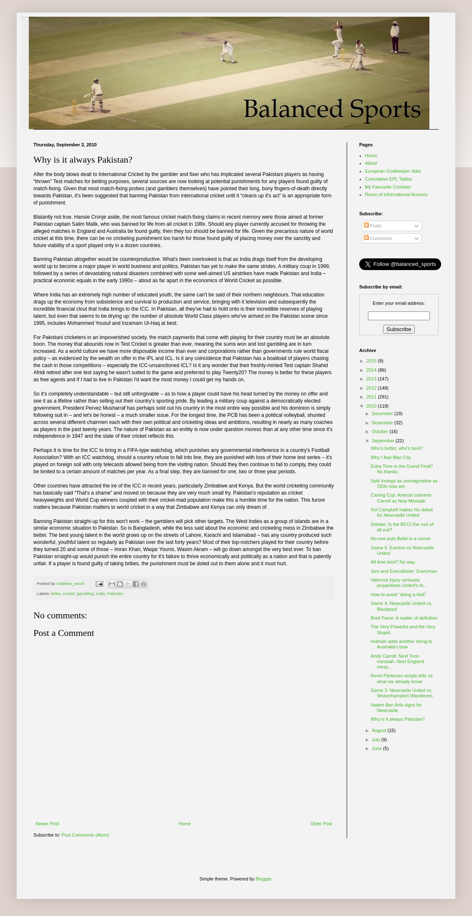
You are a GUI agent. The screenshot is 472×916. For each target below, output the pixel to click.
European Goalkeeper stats (393, 171)
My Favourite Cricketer (388, 186)
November (383, 422)
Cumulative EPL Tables (388, 178)
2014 (372, 370)
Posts (373, 225)
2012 (372, 387)
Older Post (321, 823)
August (379, 730)
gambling (85, 593)
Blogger (263, 878)
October (380, 431)
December (383, 413)
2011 (372, 396)
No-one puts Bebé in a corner (400, 538)
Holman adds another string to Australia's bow (401, 644)
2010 (372, 405)
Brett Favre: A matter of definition (403, 617)
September (384, 440)
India (100, 593)
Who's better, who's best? (396, 448)
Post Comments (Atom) (85, 834)
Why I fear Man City (390, 457)
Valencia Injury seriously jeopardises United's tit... (398, 582)
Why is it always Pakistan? (397, 719)
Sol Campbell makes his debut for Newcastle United (401, 512)
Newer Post (47, 823)
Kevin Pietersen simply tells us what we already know (401, 678)
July (376, 739)
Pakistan (115, 593)
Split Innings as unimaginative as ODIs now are (403, 483)
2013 (372, 378)
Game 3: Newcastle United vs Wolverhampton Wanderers (401, 693)
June (377, 748)
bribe (56, 593)
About (371, 163)
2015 (372, 360)
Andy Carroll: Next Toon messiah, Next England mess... (397, 661)
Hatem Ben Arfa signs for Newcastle (395, 707)
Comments (378, 238)
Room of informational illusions (396, 194)
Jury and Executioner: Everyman (403, 571)
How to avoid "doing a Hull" (398, 594)
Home (185, 823)
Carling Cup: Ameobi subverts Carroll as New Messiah (400, 497)
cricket (69, 593)
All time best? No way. (393, 561)
